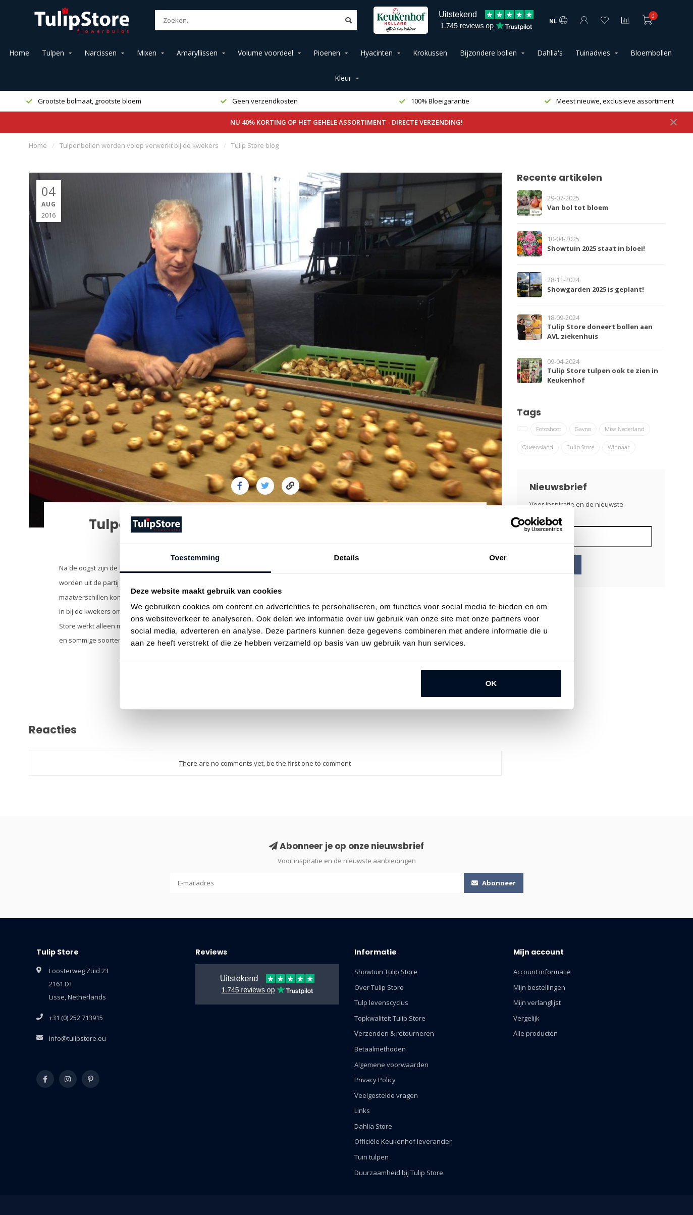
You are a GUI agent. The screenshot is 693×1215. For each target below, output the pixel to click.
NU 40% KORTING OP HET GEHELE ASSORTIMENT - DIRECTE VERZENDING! (346, 122)
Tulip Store (580, 447)
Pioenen (326, 53)
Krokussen (430, 53)
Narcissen (100, 53)
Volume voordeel (265, 53)
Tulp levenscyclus (381, 1002)
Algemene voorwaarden (391, 1064)
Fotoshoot (548, 429)
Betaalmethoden (380, 1048)
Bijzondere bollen (488, 53)
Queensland (537, 447)
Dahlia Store (373, 1126)
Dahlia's (550, 53)
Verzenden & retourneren (394, 1033)
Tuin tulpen (371, 1156)
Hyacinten (376, 53)
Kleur (343, 78)
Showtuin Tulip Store (385, 971)
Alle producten (535, 1033)
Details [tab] (346, 557)
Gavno (583, 429)
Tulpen (53, 53)
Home (19, 53)
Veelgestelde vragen (386, 1095)
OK (491, 683)
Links (362, 1110)
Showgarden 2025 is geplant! (595, 289)
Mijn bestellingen (539, 987)
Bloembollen (651, 53)
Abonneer (493, 882)
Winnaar (619, 447)
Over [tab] (498, 557)
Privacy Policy (375, 1079)
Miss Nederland (625, 429)
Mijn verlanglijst (537, 1002)
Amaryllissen (197, 53)
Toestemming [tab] (195, 557)
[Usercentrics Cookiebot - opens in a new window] (518, 524)
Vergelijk (526, 1018)
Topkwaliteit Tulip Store (389, 1018)
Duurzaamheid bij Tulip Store (398, 1172)
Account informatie (542, 971)
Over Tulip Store (379, 987)
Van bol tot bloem (577, 207)
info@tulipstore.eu (77, 1038)
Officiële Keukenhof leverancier (403, 1141)
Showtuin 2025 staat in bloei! (596, 248)
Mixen (146, 53)
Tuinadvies (592, 53)
